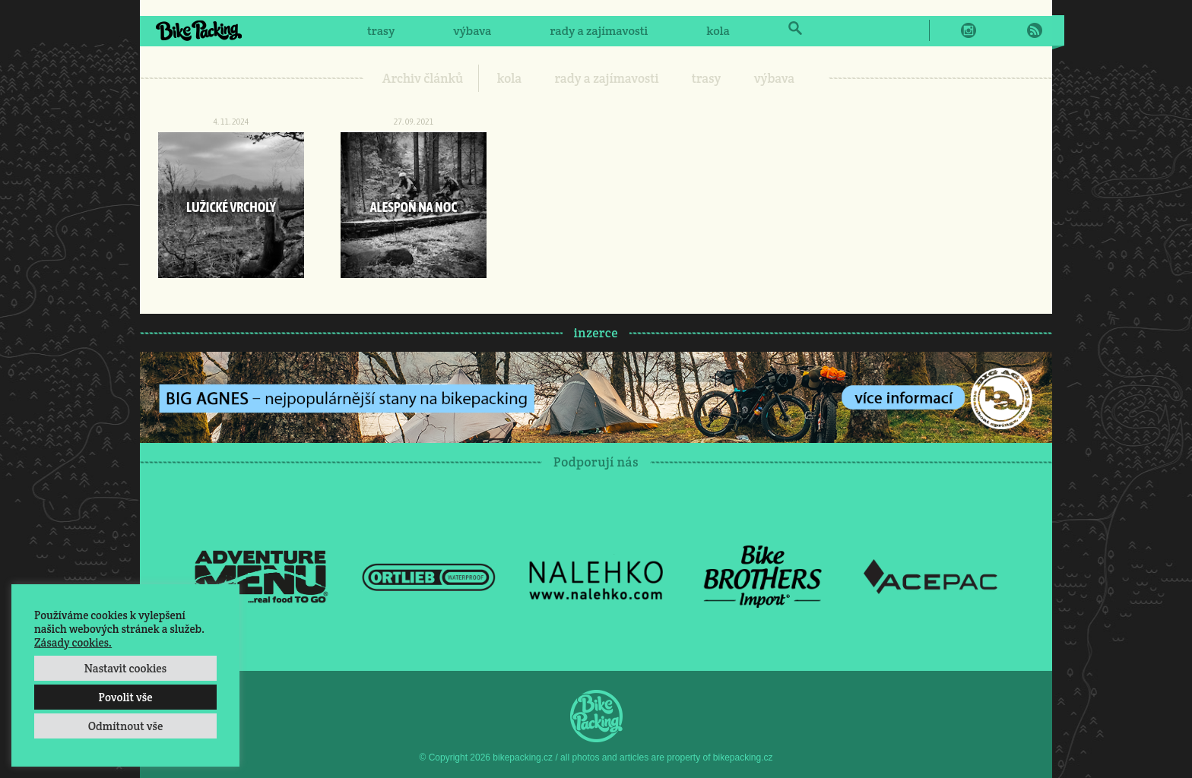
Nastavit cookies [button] (125, 668)
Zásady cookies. (73, 642)
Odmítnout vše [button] (125, 726)
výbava (472, 31)
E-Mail (1012, 30)
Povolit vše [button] (125, 697)
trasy (381, 31)
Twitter (990, 30)
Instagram (968, 30)
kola (718, 31)
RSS (1034, 30)
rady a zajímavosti (599, 31)
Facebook (946, 30)
